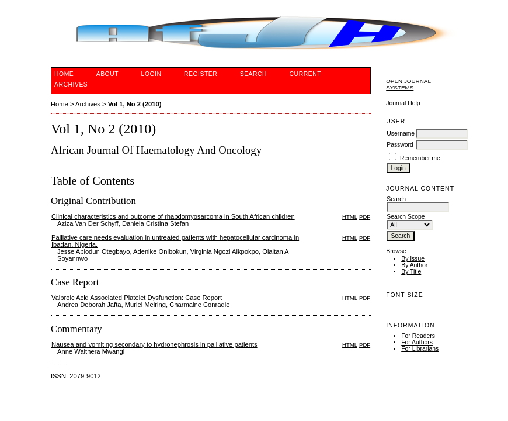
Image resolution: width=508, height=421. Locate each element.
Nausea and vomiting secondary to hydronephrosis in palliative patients (154, 344)
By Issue (413, 259)
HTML (349, 216)
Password (400, 145)
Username (401, 133)
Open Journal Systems (408, 84)
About (107, 74)
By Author (414, 265)
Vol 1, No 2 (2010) (135, 104)
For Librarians (420, 349)
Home (64, 74)
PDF (364, 216)
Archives (71, 84)
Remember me (420, 158)
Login (151, 74)
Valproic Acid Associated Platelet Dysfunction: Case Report (136, 297)
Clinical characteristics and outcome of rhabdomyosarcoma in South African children (173, 216)
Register (200, 74)
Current (305, 74)
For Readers (418, 336)
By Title (411, 271)
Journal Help (403, 103)
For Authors (417, 342)
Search (253, 74)
